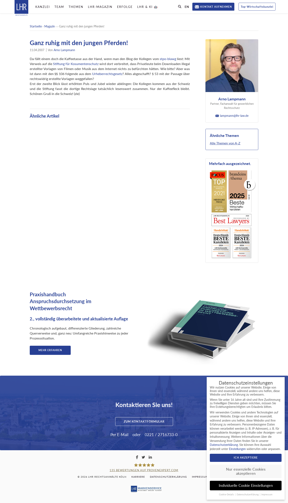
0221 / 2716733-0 (161, 434)
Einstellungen (237, 449)
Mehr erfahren (50, 350)
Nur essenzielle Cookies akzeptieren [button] (246, 471)
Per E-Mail (119, 434)
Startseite (36, 26)
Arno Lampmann (64, 50)
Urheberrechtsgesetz (107, 74)
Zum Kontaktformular (144, 421)
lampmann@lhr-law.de (231, 116)
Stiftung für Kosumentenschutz (76, 64)
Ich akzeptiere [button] (246, 457)
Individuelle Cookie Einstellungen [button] (246, 485)
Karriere (138, 476)
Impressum (200, 476)
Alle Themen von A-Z (225, 143)
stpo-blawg (168, 59)
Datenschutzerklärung (168, 476)
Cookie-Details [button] (227, 494)
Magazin (49, 26)
